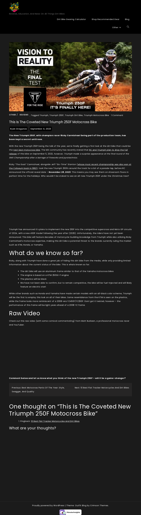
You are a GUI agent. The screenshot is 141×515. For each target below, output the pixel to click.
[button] (128, 26)
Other (115, 27)
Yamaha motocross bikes (100, 271)
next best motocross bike (26, 150)
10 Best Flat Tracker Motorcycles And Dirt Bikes (55, 421)
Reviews (24, 114)
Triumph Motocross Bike (96, 115)
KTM (50, 275)
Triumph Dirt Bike (74, 115)
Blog (127, 19)
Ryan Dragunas (18, 128)
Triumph (44, 115)
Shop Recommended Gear (106, 19)
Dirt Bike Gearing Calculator (71, 19)
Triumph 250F (56, 115)
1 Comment (117, 115)
